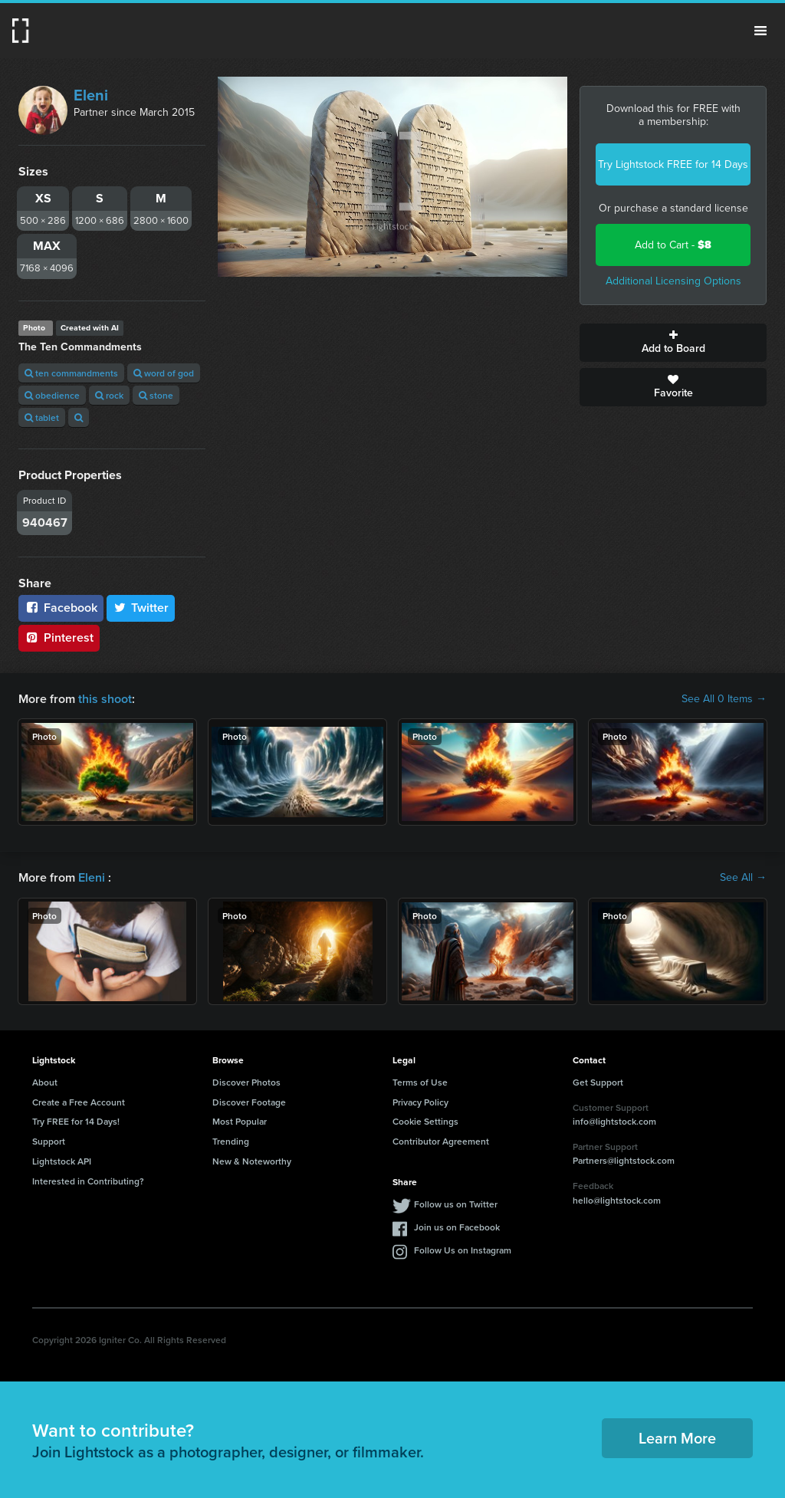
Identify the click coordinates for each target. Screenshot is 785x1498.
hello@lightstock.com (617, 1200)
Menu (760, 30)
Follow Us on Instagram (462, 1250)
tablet (42, 417)
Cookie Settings (425, 1121)
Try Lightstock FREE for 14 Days (673, 164)
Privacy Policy (420, 1102)
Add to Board (673, 343)
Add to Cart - (673, 245)
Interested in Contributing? (88, 1181)
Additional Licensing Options (673, 281)
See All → (743, 877)
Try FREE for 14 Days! (76, 1121)
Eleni (91, 95)
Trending (230, 1141)
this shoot (105, 699)
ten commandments (71, 372)
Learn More (677, 1438)
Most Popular (239, 1121)
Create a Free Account (78, 1102)
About (44, 1082)
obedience (52, 395)
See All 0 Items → (724, 699)
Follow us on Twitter (456, 1204)
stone (156, 395)
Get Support (598, 1082)
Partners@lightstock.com (624, 1160)
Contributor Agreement (440, 1141)
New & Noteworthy (251, 1161)
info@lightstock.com (614, 1121)
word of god (163, 372)
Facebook (61, 607)
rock (109, 395)
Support (48, 1141)
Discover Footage (249, 1102)
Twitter (141, 607)
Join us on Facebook (457, 1227)
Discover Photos (246, 1082)
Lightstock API (61, 1161)
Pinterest (59, 637)
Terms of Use (420, 1082)
